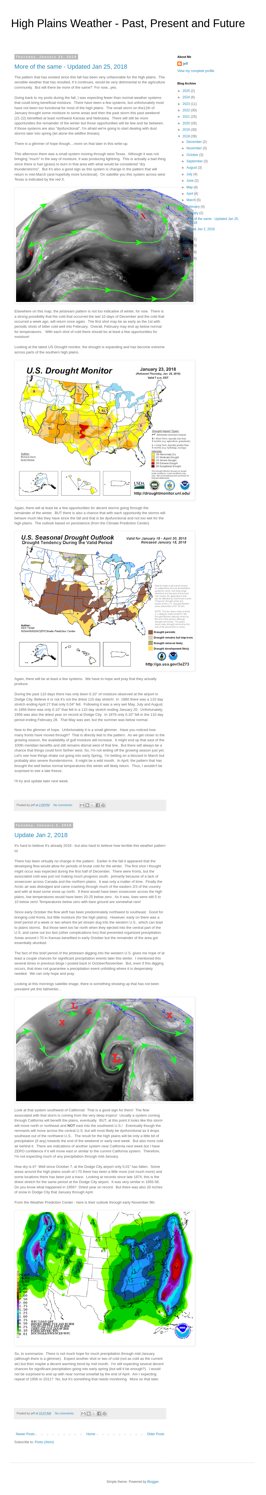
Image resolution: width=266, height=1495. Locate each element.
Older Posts (155, 1434)
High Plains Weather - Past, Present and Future (128, 23)
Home (90, 1434)
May (190, 187)
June (190, 181)
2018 (187, 136)
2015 (187, 252)
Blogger (152, 1482)
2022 (187, 110)
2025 (187, 91)
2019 (187, 130)
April (190, 194)
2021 (187, 117)
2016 (187, 245)
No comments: (63, 805)
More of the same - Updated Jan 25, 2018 (70, 66)
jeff (185, 64)
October (192, 155)
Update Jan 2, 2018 (41, 835)
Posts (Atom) (44, 1442)
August (192, 168)
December (194, 142)
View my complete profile (195, 71)
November (194, 148)
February (193, 207)
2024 (187, 97)
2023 (187, 104)
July (189, 174)
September (195, 161)
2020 (187, 123)
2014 (187, 258)
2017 (187, 239)
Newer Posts (25, 1434)
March (191, 200)
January (192, 213)
